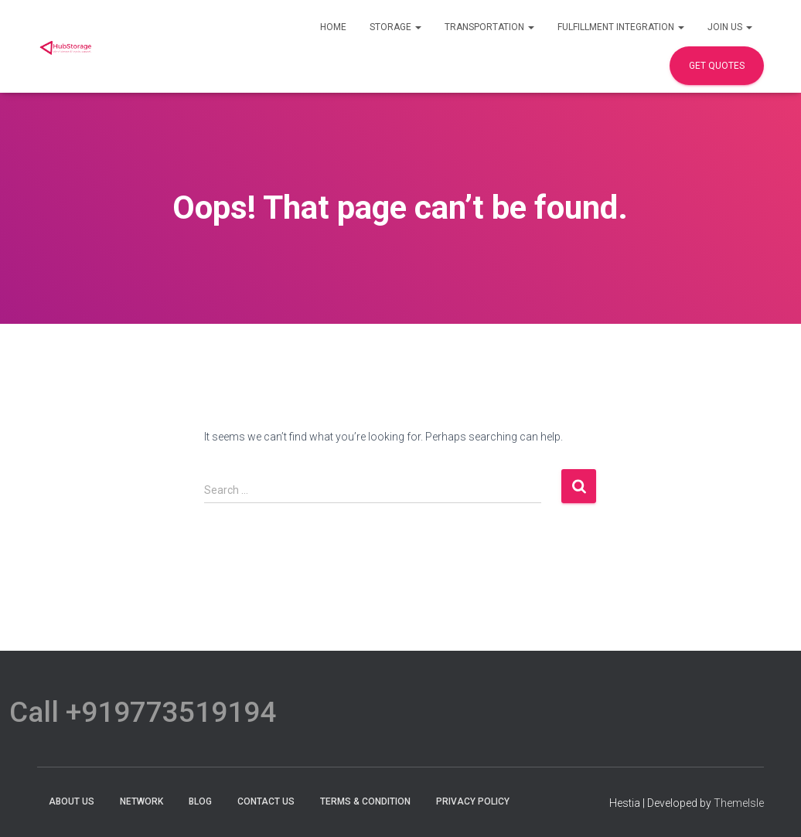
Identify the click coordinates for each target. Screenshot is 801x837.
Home (333, 27)
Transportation (489, 27)
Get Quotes (717, 65)
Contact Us (266, 801)
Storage (395, 27)
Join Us (729, 27)
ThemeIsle (739, 803)
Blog (200, 801)
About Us (71, 801)
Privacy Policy (473, 801)
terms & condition (365, 801)
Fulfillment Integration (620, 27)
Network (141, 801)
